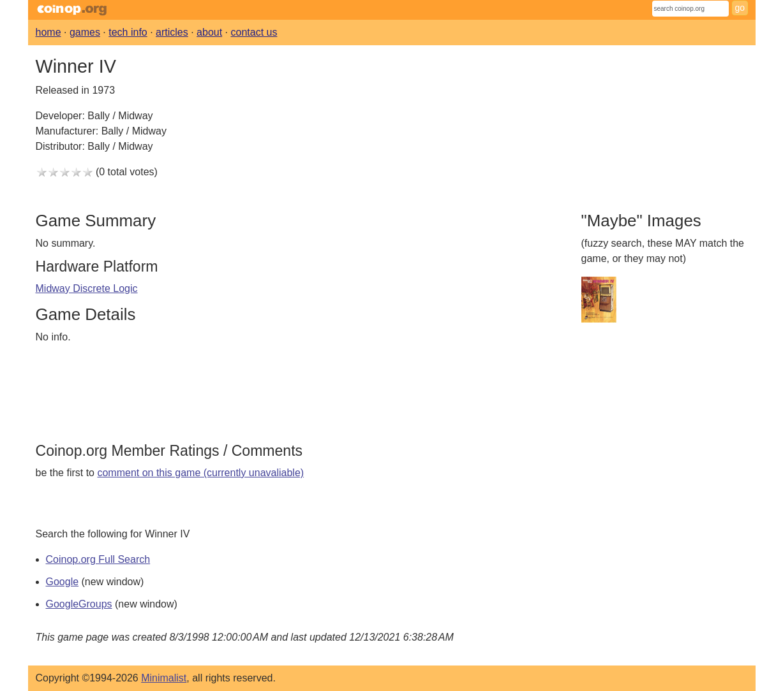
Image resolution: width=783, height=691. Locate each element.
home (48, 32)
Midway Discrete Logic (87, 288)
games (85, 32)
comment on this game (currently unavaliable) (200, 472)
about (209, 32)
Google (62, 581)
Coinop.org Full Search (98, 559)
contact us (254, 32)
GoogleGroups (79, 604)
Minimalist (163, 678)
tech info (127, 32)
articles (172, 32)
